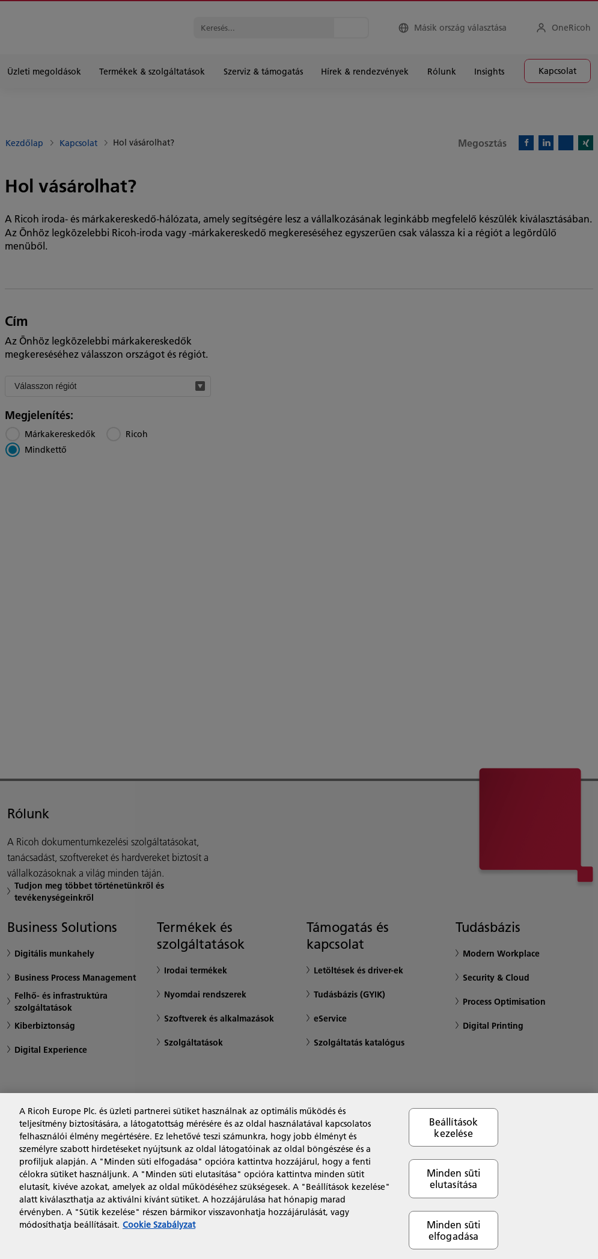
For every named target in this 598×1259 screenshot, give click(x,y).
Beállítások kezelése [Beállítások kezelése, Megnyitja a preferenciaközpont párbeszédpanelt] (453, 1127)
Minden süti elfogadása (454, 1230)
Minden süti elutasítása (454, 1178)
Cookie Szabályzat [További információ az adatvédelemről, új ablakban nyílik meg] (159, 1224)
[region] (299, 1176)
